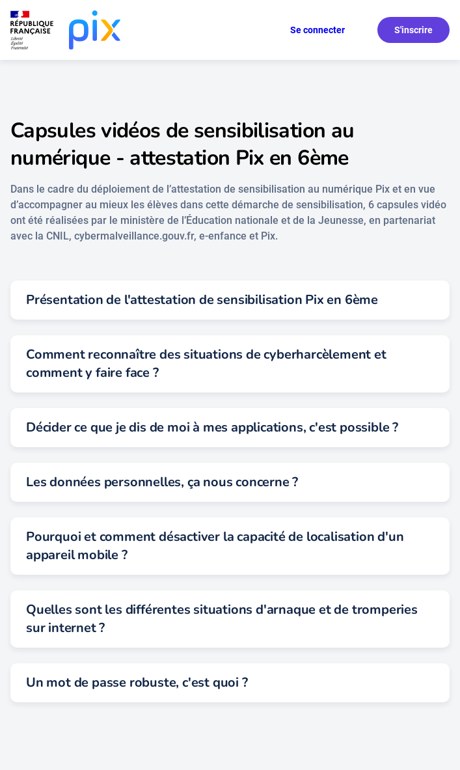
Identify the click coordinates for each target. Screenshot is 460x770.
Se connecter (317, 30)
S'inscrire (413, 30)
